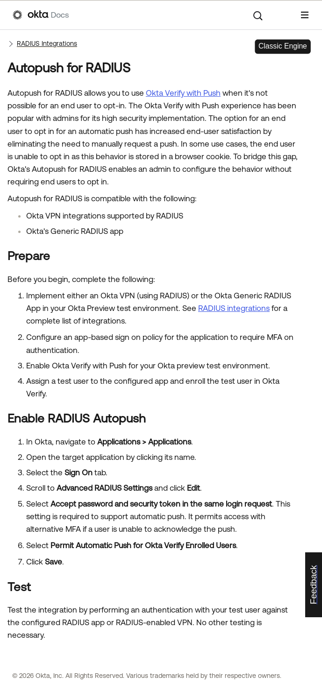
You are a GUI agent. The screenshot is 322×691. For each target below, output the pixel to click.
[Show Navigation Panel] (304, 14)
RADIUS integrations (234, 308)
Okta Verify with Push (183, 93)
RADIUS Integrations (47, 43)
